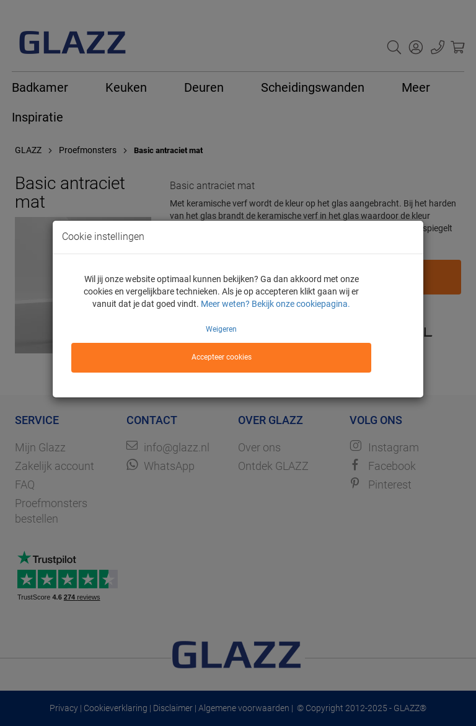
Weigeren (221, 329)
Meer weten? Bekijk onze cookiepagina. (275, 304)
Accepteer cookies (222, 357)
